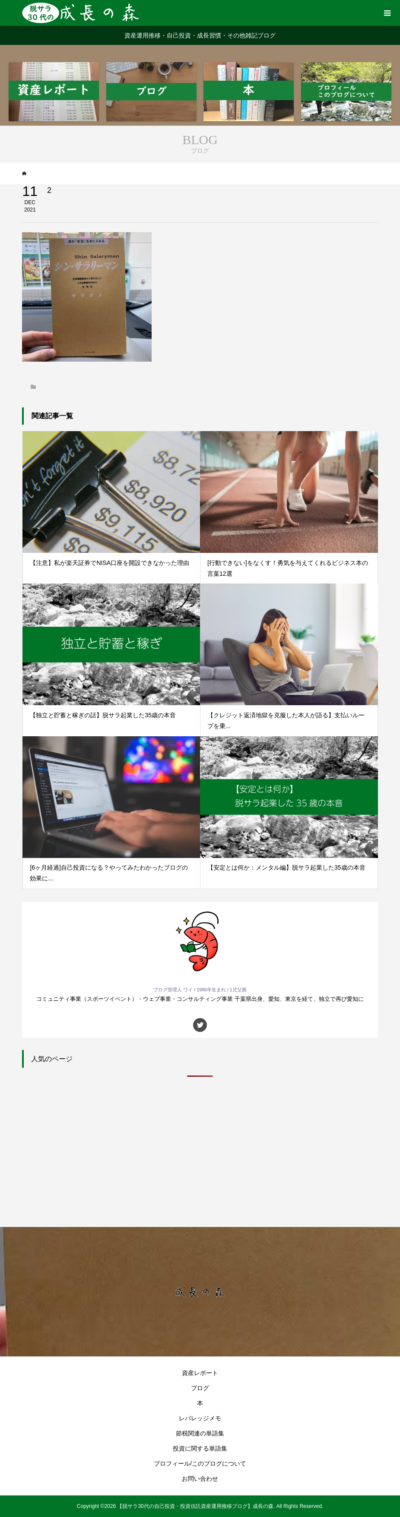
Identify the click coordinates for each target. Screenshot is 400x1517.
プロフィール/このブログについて (200, 1463)
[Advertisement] (200, 1149)
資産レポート (200, 1372)
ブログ (200, 1388)
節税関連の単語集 (200, 1433)
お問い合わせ (200, 1478)
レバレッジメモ (200, 1418)
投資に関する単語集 (200, 1448)
